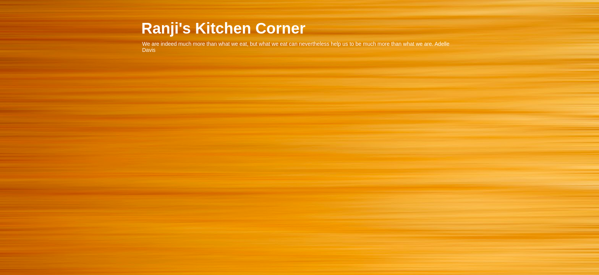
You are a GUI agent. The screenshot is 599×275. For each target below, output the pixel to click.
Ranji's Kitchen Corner (223, 28)
